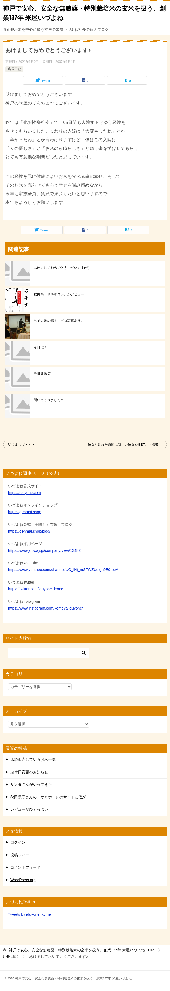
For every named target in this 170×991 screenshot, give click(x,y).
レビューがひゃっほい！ (31, 809)
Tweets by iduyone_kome (29, 914)
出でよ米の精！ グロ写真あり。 (59, 321)
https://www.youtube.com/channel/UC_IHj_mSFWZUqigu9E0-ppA (63, 569)
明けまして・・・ (21, 445)
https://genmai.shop (24, 512)
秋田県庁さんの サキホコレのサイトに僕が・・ (52, 797)
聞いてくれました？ (49, 400)
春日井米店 (42, 374)
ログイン (17, 842)
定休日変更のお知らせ (29, 772)
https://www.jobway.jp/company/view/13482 (44, 550)
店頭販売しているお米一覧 (33, 759)
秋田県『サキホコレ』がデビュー (59, 294)
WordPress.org (22, 880)
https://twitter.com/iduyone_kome (35, 589)
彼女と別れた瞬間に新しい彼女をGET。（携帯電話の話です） (128, 445)
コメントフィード (25, 867)
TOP (81, 950)
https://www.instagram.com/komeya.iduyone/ (45, 608)
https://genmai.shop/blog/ (29, 531)
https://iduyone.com (24, 493)
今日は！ (40, 347)
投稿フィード (21, 855)
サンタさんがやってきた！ (33, 784)
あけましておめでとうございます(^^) (62, 268)
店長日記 (14, 69)
